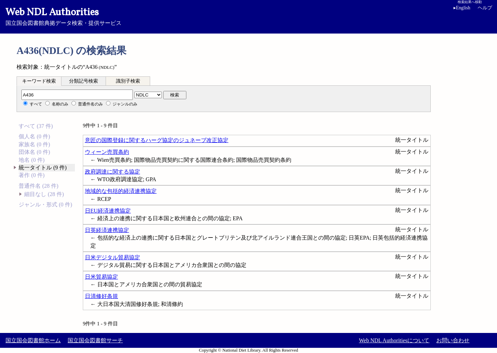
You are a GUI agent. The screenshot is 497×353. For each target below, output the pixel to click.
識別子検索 (128, 81)
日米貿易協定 (101, 277)
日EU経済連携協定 (108, 211)
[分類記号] (77, 95)
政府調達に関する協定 (112, 172)
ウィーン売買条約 (107, 152)
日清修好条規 (101, 296)
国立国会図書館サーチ (95, 340)
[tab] (39, 80)
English (462, 7)
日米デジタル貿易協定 (112, 257)
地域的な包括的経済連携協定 (121, 191)
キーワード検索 (39, 81)
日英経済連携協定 (107, 230)
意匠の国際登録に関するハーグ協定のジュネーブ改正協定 (156, 140)
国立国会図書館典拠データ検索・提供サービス (248, 16)
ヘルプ (485, 7)
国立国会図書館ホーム (33, 340)
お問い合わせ (452, 340)
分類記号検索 (83, 81)
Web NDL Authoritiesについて (394, 340)
